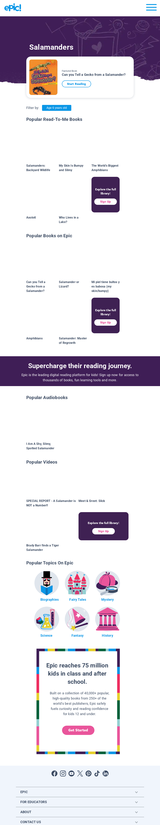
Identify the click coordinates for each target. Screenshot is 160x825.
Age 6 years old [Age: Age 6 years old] (56, 108)
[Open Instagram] (63, 773)
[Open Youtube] (71, 773)
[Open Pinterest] (88, 773)
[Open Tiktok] (97, 773)
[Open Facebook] (54, 773)
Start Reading (78, 84)
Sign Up (105, 202)
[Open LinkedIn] (106, 773)
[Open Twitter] (80, 773)
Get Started (78, 730)
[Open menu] (151, 8)
